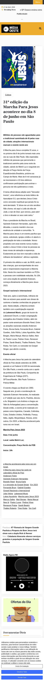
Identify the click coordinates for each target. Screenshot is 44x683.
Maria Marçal (33, 500)
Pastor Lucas (15, 502)
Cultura (8, 95)
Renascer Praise (10, 505)
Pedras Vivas (27, 502)
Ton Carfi (32, 508)
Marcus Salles (9, 500)
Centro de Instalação (22, 667)
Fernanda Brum (9, 488)
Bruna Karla (21, 482)
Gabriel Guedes (24, 488)
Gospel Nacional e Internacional (16, 491)
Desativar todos (22, 672)
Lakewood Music (21, 494)
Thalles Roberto (9, 508)
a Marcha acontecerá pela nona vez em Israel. (19, 465)
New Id (6, 502)
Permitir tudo (22, 678)
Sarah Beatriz (24, 505)
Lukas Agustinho (10, 497)
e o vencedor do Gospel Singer (16, 485)
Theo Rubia (22, 508)
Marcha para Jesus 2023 (28, 497)
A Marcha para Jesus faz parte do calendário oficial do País (17, 471)
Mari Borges (21, 500)
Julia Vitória (8, 494)
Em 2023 (34, 485)
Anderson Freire (10, 476)
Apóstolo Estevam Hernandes (15, 479)
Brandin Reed (9, 482)
